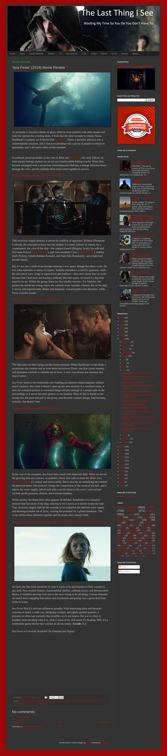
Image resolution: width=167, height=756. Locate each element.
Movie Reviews (36, 53)
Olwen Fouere (86, 252)
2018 (122, 450)
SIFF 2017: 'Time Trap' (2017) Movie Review (141, 255)
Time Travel (147, 551)
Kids (140, 548)
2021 (122, 335)
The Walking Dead (128, 530)
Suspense (147, 546)
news (100, 701)
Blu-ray (143, 528)
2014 (122, 464)
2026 (122, 318)
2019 (122, 447)
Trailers (51, 53)
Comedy (145, 514)
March (125, 435)
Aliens (119, 538)
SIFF (119, 517)
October (125, 349)
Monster (70, 701)
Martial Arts (122, 520)
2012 (122, 471)
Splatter (130, 538)
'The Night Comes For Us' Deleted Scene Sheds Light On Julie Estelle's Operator (143, 218)
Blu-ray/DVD (72, 53)
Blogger (104, 743)
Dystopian (135, 533)
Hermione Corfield (48, 701)
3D (125, 556)
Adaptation (150, 522)
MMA (119, 556)
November (126, 345)
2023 (122, 328)
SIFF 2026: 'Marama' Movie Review (134, 67)
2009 (122, 482)
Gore (135, 546)
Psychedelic (148, 553)
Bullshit (125, 546)
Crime (138, 520)
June (124, 363)
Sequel (143, 530)
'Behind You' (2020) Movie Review (135, 392)
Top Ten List (131, 541)
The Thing (75, 157)
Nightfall (139, 556)
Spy (149, 535)
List (119, 522)
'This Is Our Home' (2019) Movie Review (142, 162)
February (126, 439)
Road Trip (121, 553)
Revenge (121, 528)
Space (119, 543)
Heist (130, 553)
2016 (122, 457)
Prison (149, 548)
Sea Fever (60, 139)
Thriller (132, 517)
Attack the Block (21, 481)
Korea (132, 528)
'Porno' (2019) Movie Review (133, 404)
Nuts (139, 538)
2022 (122, 332)
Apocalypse (121, 548)
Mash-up (132, 556)
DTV (153, 528)
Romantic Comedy (124, 551)
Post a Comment (22, 717)
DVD (136, 525)
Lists (84, 53)
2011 (122, 475)
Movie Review (79, 701)
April (124, 370)
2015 (122, 461)
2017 (122, 454)
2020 (122, 339)
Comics (124, 53)
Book (153, 530)
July (124, 359)
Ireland (64, 701)
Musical (130, 543)
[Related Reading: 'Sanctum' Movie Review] (36, 408)
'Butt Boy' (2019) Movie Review (134, 401)
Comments (124, 572)
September (127, 353)
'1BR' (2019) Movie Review (133, 382)
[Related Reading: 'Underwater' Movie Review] (38, 175)
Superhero (146, 525)
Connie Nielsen (39, 252)
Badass (129, 514)
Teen (131, 535)
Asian (146, 517)
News (22, 53)
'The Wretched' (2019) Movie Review (136, 373)
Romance (146, 541)
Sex (136, 551)
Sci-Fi (114, 53)
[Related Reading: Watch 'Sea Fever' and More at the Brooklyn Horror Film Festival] (58, 521)
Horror (104, 53)
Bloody (132, 548)
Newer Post (17, 722)
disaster (152, 543)
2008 (122, 485)
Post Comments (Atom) (32, 727)
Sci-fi (26, 704)
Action (94, 53)
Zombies (125, 525)
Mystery (148, 538)
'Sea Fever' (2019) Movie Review (135, 408)
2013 (122, 468)
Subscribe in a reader (126, 496)
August (125, 356)
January (125, 442)
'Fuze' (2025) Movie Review (143, 236)
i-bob (88, 743)
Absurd (141, 543)
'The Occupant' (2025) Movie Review (141, 181)
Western (120, 535)
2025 (122, 321)
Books (135, 53)
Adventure (147, 533)
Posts (122, 567)
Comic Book (133, 522)
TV (60, 53)
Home (12, 53)
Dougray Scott (36, 701)
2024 (122, 325)
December (126, 342)
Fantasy (140, 535)
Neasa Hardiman (91, 701)
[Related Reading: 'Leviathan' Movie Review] (37, 299)
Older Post (103, 722)
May (124, 367)
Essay (138, 553)
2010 (122, 478)
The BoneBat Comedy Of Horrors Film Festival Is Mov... (137, 396)
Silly (119, 541)
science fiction (34, 704)
